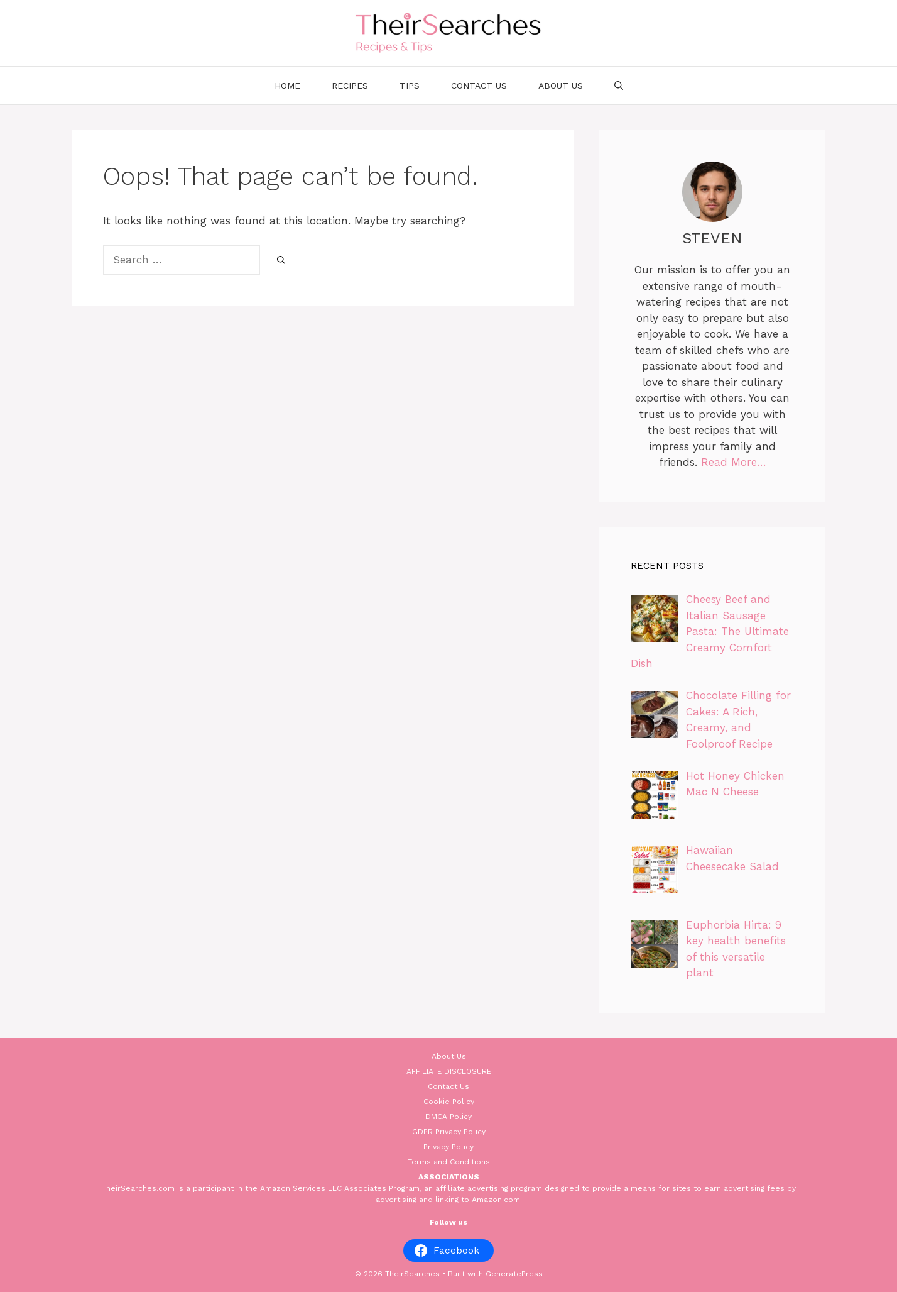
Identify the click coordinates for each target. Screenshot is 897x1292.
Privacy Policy (448, 1146)
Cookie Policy (448, 1101)
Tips (410, 85)
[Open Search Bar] (619, 85)
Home (287, 85)
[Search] (281, 261)
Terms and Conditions (449, 1161)
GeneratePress (514, 1273)
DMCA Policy (448, 1116)
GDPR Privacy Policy (449, 1131)
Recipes (350, 85)
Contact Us (479, 85)
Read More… (733, 462)
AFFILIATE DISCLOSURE (448, 1071)
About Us (560, 85)
